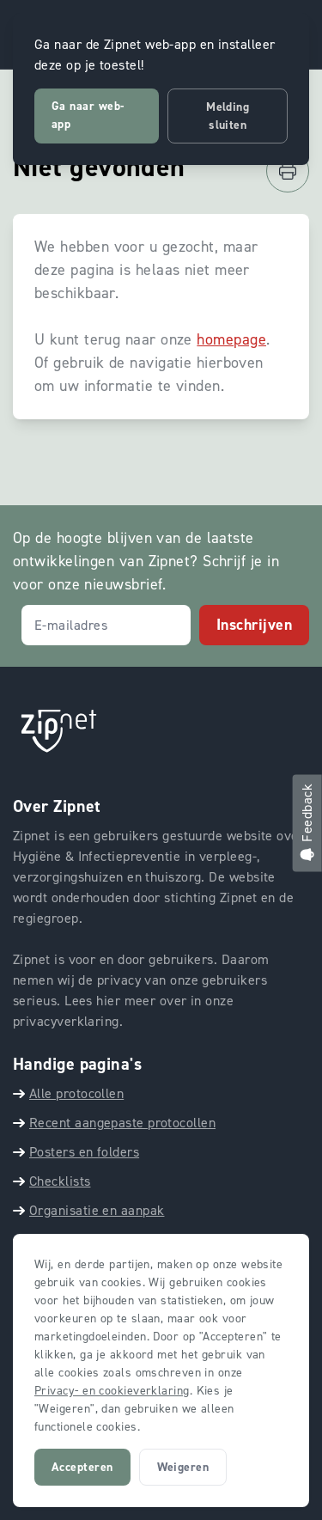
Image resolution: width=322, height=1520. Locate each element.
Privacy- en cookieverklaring (112, 1391)
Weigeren (183, 1467)
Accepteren (82, 1467)
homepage (231, 339)
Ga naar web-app (88, 115)
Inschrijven (254, 624)
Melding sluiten (227, 116)
